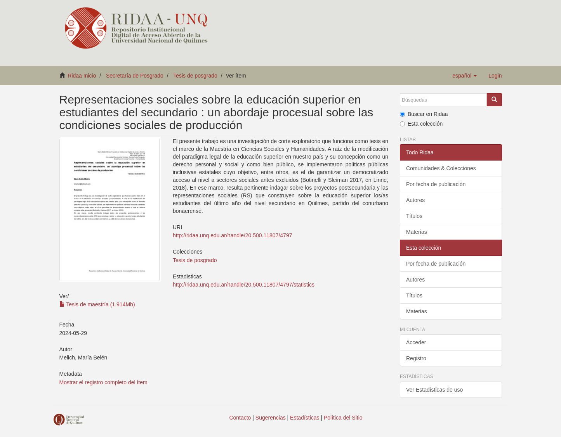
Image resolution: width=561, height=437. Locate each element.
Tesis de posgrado (195, 76)
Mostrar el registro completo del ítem (103, 382)
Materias (416, 232)
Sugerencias (270, 418)
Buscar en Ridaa (424, 114)
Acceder (416, 342)
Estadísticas (304, 418)
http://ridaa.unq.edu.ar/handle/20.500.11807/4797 (232, 235)
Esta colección (421, 124)
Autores (415, 200)
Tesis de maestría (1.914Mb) (97, 304)
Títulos (414, 216)
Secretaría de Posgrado (134, 76)
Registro (416, 358)
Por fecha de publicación (435, 184)
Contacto (240, 418)
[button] (464, 75)
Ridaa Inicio (82, 76)
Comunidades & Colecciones (441, 168)
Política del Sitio (343, 418)
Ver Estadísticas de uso (434, 390)
